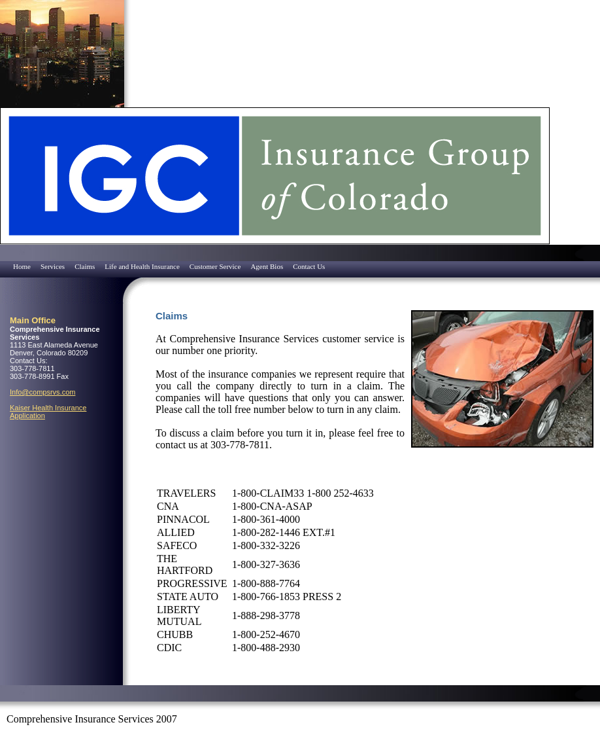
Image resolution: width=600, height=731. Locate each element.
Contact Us (309, 266)
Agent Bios (266, 266)
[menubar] (164, 266)
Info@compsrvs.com (42, 392)
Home (22, 266)
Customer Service (215, 266)
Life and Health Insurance (142, 266)
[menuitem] (3, 262)
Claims (85, 266)
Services (53, 266)
